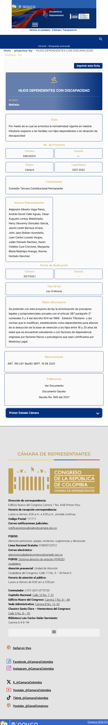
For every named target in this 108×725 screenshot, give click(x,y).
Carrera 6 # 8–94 (18, 622)
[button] (100, 39)
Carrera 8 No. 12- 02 (47, 604)
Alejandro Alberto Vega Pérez (27, 209)
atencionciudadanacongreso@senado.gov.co (35, 554)
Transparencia (69, 30)
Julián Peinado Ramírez (23, 242)
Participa (56, 30)
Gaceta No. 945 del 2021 (54, 397)
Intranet (42, 45)
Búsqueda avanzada (59, 45)
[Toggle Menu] (35, 24)
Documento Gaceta (54, 391)
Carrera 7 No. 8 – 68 (57, 599)
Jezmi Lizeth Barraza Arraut (26, 227)
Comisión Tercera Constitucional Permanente (36, 188)
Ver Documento (54, 385)
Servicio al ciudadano (40, 30)
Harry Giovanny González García (28, 223)
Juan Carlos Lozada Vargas (25, 237)
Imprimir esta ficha (88, 65)
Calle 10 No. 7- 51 (43, 595)
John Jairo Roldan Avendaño (26, 232)
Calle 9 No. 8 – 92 (19, 613)
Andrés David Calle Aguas (24, 214)
